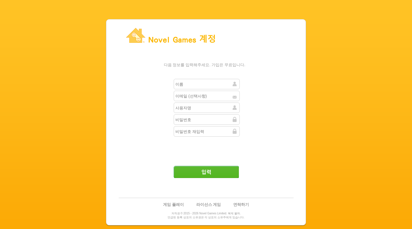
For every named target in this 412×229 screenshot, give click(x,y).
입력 (206, 172)
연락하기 (241, 204)
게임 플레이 (173, 204)
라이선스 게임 (208, 204)
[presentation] (207, 149)
